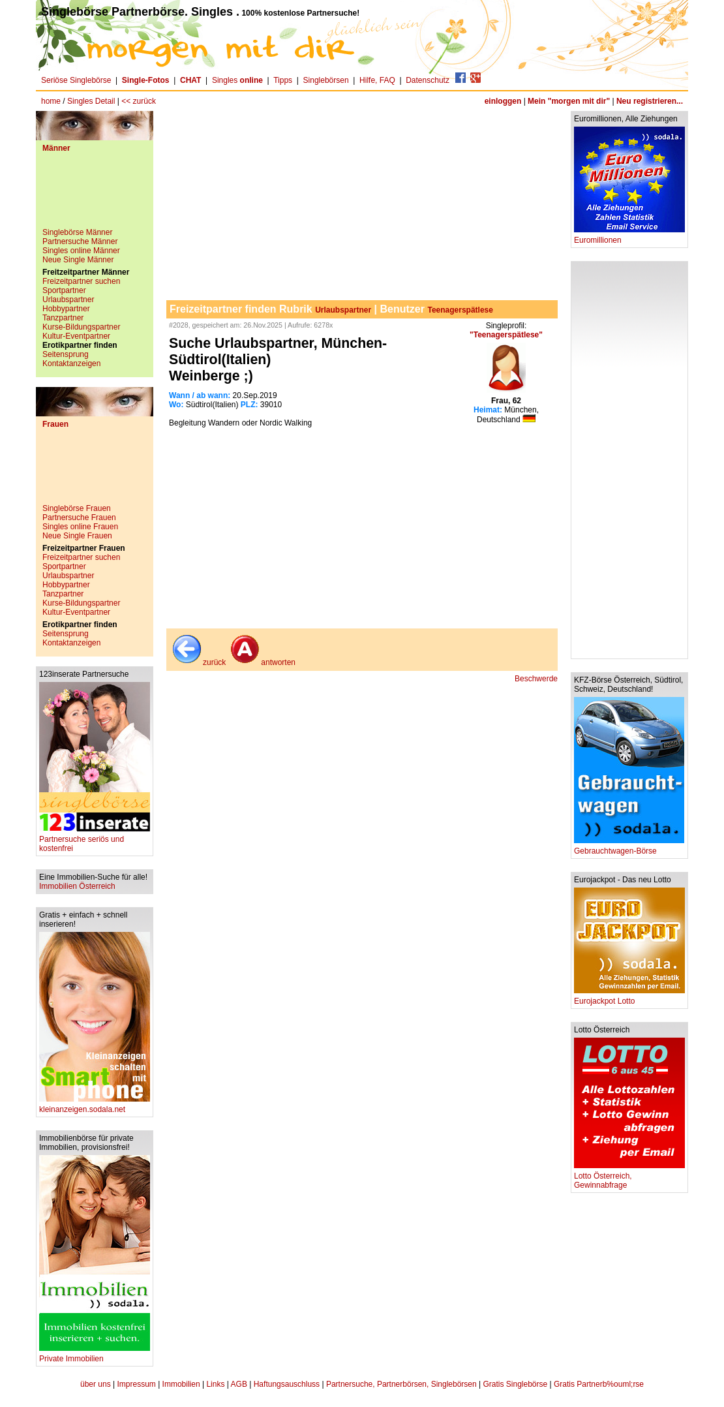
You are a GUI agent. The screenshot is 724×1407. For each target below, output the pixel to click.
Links (215, 1384)
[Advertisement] (94, 195)
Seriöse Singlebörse (76, 80)
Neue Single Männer (77, 259)
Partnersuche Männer (79, 241)
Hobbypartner (66, 308)
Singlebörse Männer (77, 232)
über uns (95, 1384)
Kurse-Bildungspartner (81, 327)
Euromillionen (629, 236)
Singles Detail (91, 101)
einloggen (503, 101)
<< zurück (138, 101)
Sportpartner (64, 290)
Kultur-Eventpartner (76, 336)
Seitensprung (65, 354)
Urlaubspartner (68, 299)
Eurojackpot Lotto (629, 997)
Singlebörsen (326, 80)
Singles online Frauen (80, 526)
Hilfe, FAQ (377, 80)
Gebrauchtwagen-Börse (629, 847)
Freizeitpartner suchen (81, 281)
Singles (238, 80)
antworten (261, 662)
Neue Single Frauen (77, 535)
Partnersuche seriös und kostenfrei (94, 840)
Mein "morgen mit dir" (569, 101)
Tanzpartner (62, 317)
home (51, 101)
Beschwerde (536, 678)
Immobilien (181, 1384)
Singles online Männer (81, 250)
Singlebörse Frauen (76, 508)
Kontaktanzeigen (71, 363)
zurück (198, 662)
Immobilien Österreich (77, 886)
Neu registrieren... (649, 101)
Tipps (282, 80)
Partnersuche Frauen (79, 517)
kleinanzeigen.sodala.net (94, 1106)
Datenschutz (427, 80)
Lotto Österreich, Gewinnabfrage (629, 1177)
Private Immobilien (94, 1355)
